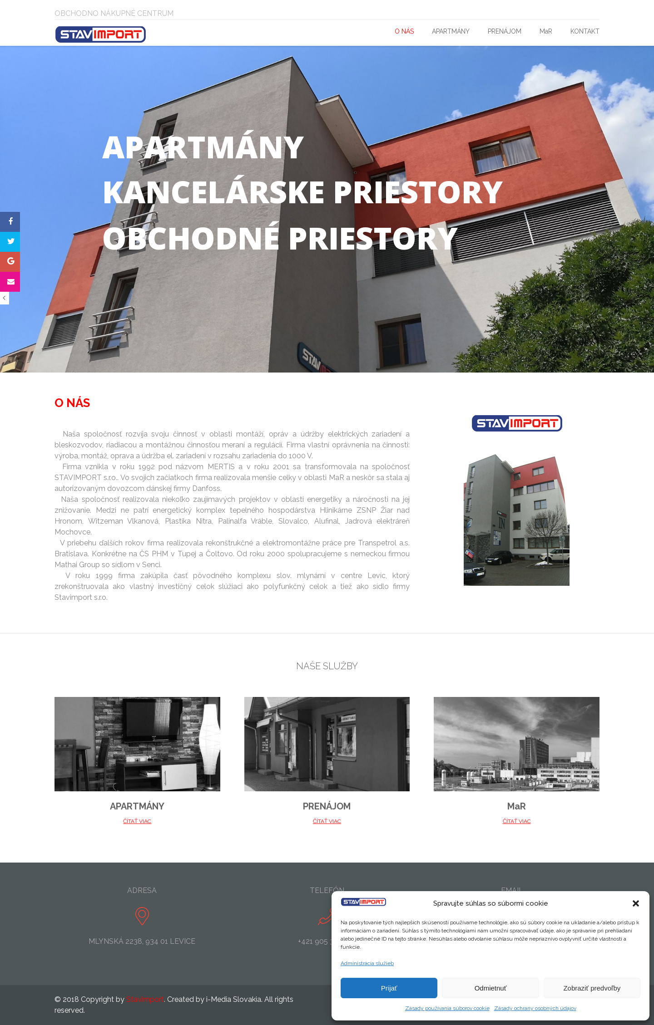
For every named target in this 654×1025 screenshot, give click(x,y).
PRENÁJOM (504, 31)
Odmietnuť (491, 988)
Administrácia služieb (367, 963)
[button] (635, 903)
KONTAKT (585, 31)
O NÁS (404, 31)
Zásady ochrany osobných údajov (535, 1008)
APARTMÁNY (451, 31)
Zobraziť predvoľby (591, 988)
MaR (546, 31)
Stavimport (145, 999)
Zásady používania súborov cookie (447, 1008)
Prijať (389, 988)
